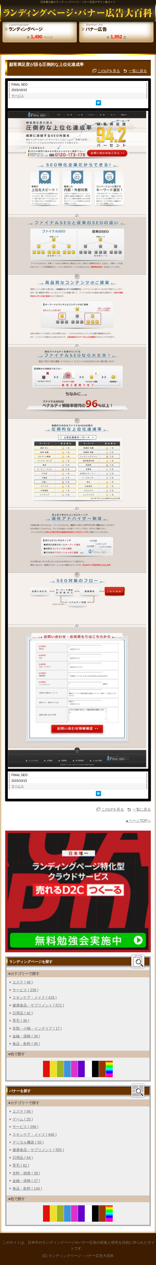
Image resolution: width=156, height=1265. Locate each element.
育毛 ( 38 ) (20, 1020)
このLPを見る (108, 71)
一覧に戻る (138, 71)
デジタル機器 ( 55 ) (28, 1142)
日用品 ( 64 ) (22, 1157)
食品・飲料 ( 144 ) (27, 1188)
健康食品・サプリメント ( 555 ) (38, 1150)
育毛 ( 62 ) (20, 1165)
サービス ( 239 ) (25, 990)
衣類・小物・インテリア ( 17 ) (37, 1028)
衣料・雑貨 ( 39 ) (26, 1173)
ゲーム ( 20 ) (22, 1119)
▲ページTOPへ (138, 820)
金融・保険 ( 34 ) (26, 1036)
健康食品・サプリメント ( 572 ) (38, 1005)
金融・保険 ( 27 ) (26, 1181)
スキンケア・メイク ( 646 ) (34, 1134)
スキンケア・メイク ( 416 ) (34, 997)
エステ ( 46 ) (22, 982)
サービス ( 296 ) (25, 1127)
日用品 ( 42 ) (22, 1013)
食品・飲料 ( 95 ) (26, 1044)
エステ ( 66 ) (22, 1111)
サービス (17, 96)
